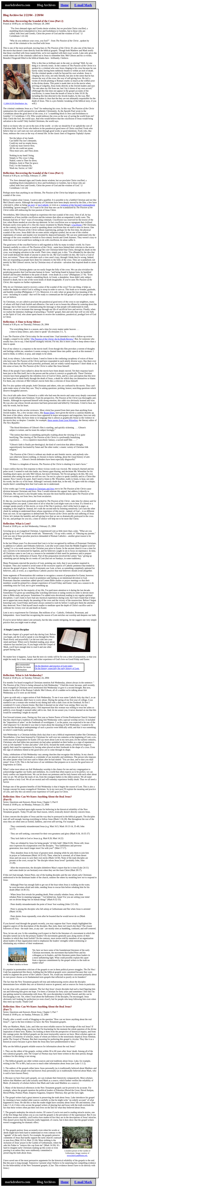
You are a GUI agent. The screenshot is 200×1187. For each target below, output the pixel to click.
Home (65, 5)
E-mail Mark (83, 5)
